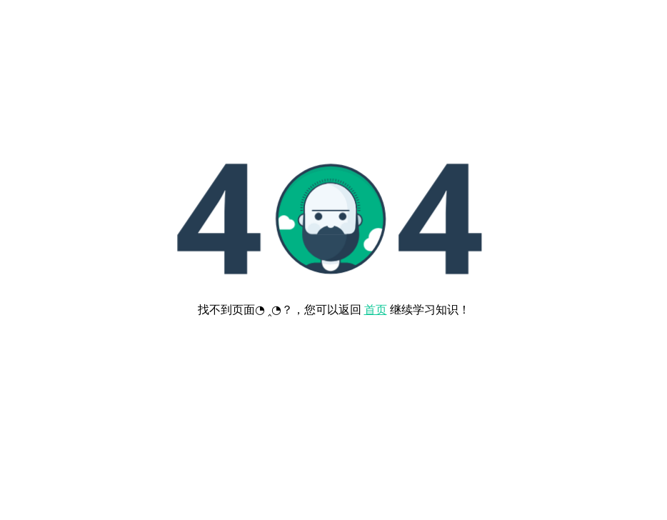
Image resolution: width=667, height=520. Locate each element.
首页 (375, 310)
